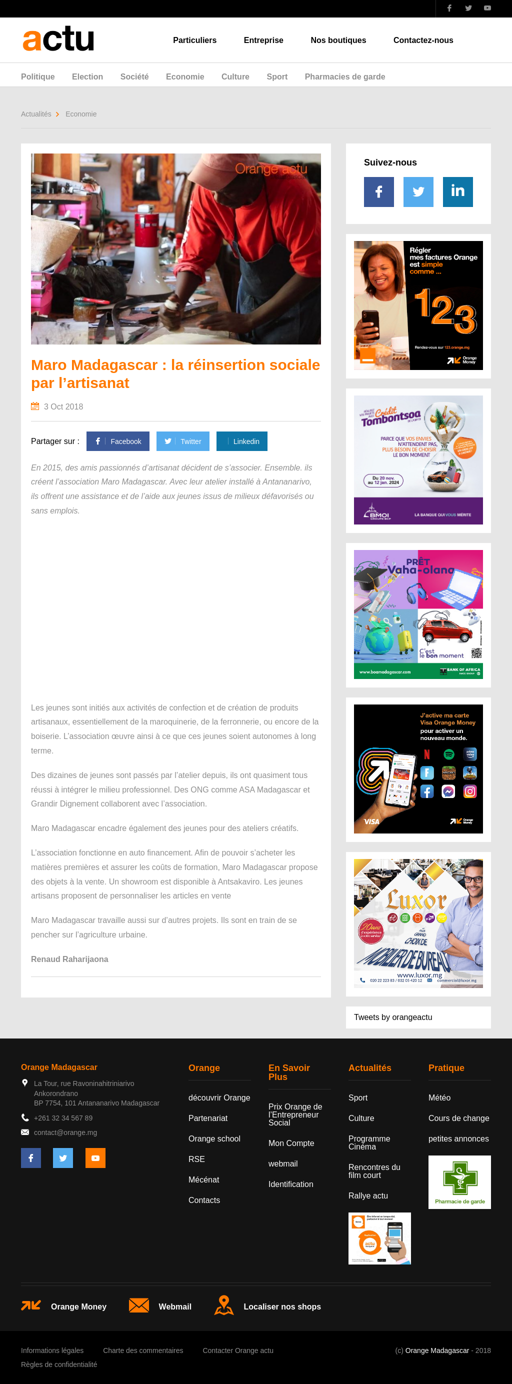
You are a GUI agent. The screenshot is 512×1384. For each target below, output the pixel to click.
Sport (277, 76)
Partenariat (208, 1118)
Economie (185, 76)
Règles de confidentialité (59, 1364)
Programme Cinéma (369, 1142)
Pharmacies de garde (345, 76)
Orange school (214, 1138)
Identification (291, 1184)
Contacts (204, 1200)
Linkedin (242, 442)
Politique (38, 76)
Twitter (182, 442)
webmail (283, 1164)
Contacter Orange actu (238, 1350)
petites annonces (458, 1138)
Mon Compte (291, 1143)
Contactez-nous (424, 40)
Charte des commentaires (143, 1350)
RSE (196, 1159)
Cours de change (459, 1118)
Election (87, 76)
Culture (236, 76)
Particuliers (194, 40)
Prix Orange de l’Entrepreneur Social (295, 1114)
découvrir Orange (219, 1098)
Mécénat (203, 1180)
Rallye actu (368, 1196)
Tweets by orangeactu (393, 1017)
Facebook (117, 442)
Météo (439, 1098)
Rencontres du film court (374, 1171)
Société (134, 76)
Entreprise (264, 40)
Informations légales (52, 1350)
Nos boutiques (338, 40)
